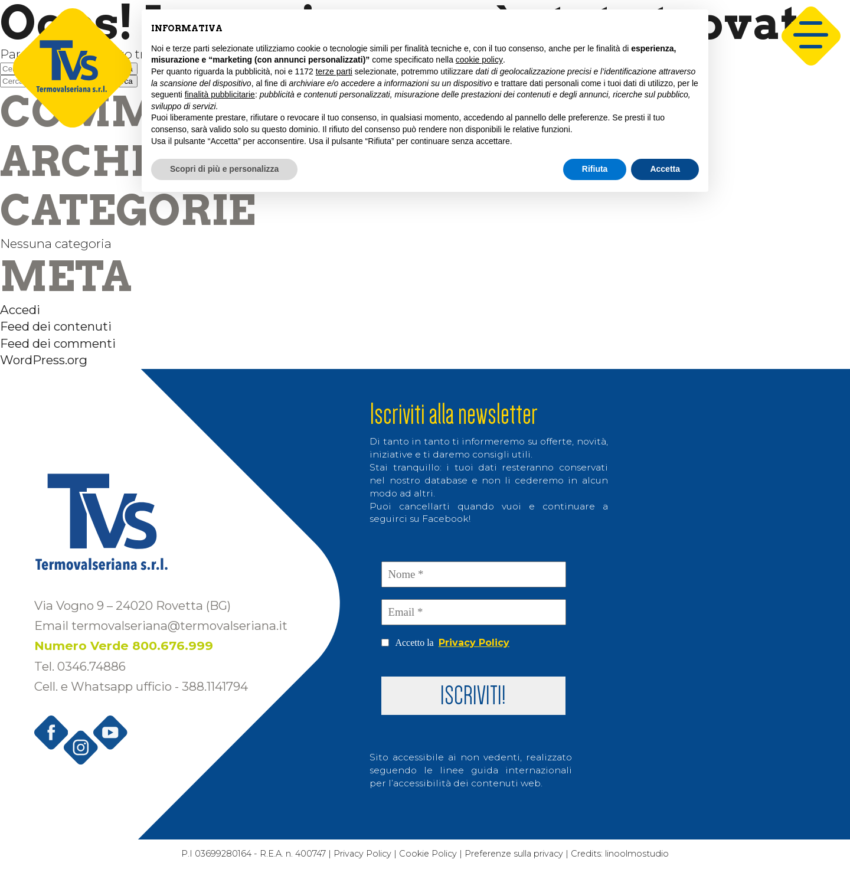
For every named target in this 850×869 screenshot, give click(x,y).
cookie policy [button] (479, 59)
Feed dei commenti (58, 343)
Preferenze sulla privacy (517, 854)
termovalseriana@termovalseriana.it (179, 625)
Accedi (20, 309)
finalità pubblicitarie (220, 94)
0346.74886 (91, 666)
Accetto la (445, 643)
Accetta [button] (665, 169)
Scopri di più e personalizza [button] (224, 169)
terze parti (334, 71)
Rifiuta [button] (595, 169)
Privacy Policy (474, 642)
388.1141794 (215, 686)
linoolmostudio (643, 854)
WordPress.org (43, 359)
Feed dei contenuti (56, 326)
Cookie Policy (428, 854)
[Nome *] (473, 574)
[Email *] (473, 612)
